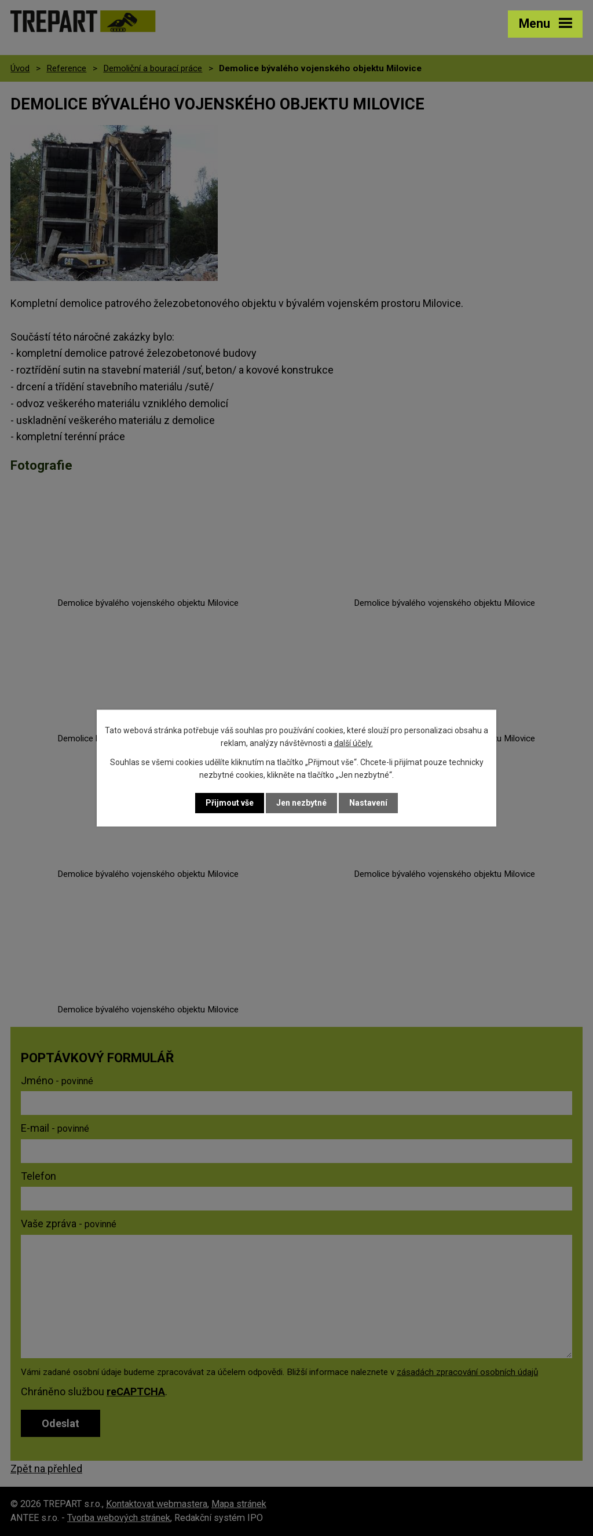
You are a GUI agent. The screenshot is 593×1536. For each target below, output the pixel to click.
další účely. (353, 743)
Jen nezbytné (301, 802)
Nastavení (368, 802)
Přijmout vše (230, 802)
